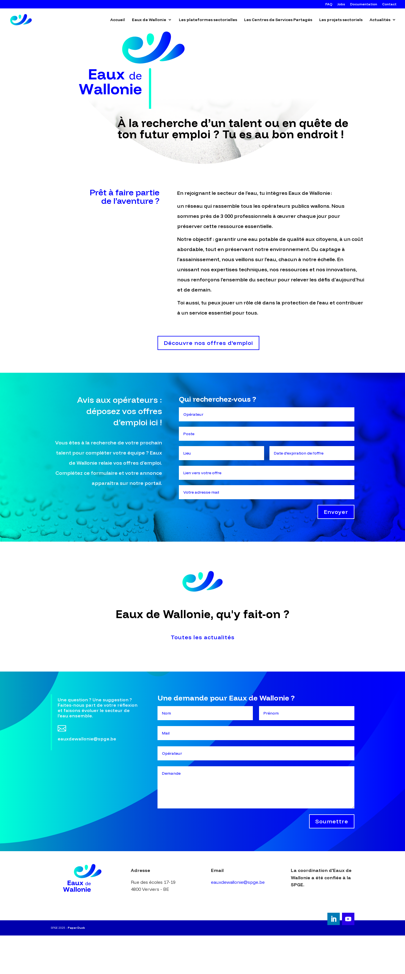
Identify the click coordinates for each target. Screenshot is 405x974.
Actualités (380, 20)
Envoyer (336, 511)
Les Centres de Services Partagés (278, 20)
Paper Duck (76, 928)
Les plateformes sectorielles (208, 20)
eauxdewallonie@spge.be (238, 882)
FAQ (328, 4)
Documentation (363, 4)
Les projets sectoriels (341, 20)
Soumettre (331, 821)
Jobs (341, 4)
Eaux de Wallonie (149, 20)
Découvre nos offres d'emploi (208, 342)
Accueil (117, 20)
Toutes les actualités (203, 637)
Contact (389, 4)
